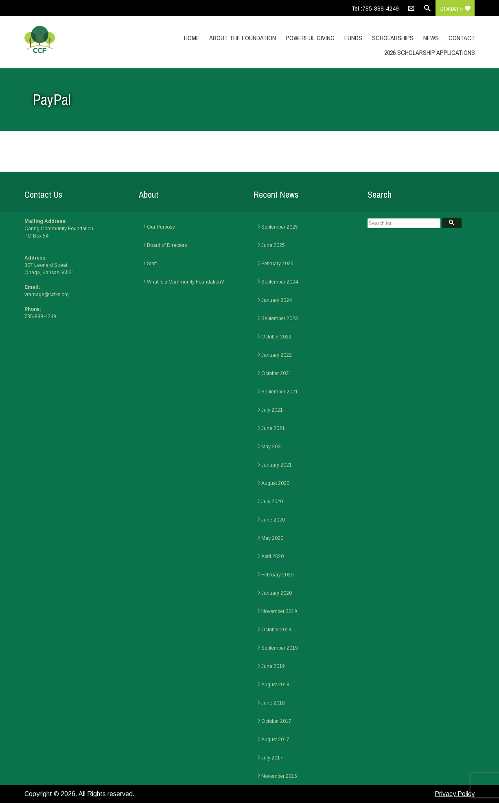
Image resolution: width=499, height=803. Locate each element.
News (431, 37)
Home (191, 37)
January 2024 (276, 300)
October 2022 (276, 337)
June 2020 (273, 520)
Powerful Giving (310, 37)
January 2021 (276, 465)
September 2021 (279, 392)
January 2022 (276, 355)
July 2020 (272, 501)
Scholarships (393, 37)
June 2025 (273, 245)
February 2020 (277, 575)
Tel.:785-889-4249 (375, 8)
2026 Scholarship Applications (429, 52)
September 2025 (279, 227)
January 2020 (276, 593)
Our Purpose (161, 227)
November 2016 (279, 776)
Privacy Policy (455, 793)
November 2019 (279, 611)
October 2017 (276, 721)
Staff (152, 263)
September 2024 (279, 282)
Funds (353, 37)
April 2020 (272, 556)
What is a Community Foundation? (185, 282)
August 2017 (275, 739)
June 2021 (273, 428)
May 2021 (272, 447)
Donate (455, 9)
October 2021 (276, 373)
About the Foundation (242, 37)
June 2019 (273, 666)
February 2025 (277, 263)
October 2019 (276, 630)
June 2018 (273, 703)
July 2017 (272, 758)
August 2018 (275, 684)
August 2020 (275, 483)
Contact (462, 37)
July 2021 (272, 410)
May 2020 (272, 538)
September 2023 (279, 318)
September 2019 (279, 648)
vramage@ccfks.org (46, 294)
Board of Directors (167, 245)
